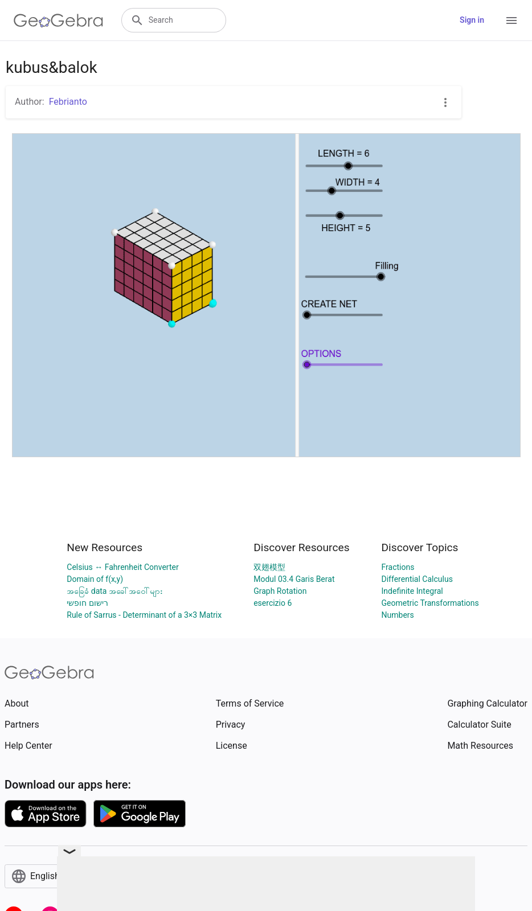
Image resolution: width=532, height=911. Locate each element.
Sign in (472, 19)
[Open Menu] (511, 20)
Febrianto (68, 101)
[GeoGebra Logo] (58, 20)
